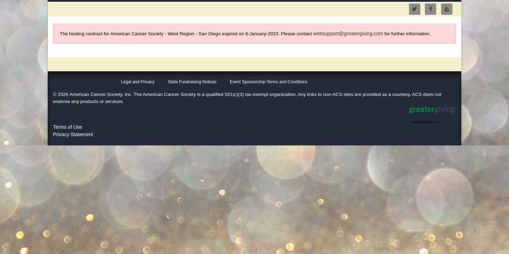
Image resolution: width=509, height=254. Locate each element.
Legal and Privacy (137, 81)
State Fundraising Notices (192, 81)
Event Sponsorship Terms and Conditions (269, 81)
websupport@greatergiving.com (348, 33)
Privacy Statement (73, 134)
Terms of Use (67, 127)
